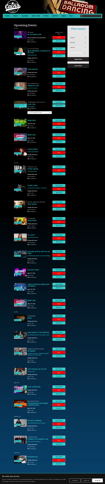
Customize (75, 480)
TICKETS (15, 16)
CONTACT (55, 16)
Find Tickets (59, 102)
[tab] (39, 112)
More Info (59, 41)
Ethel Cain (31, 104)
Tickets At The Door (59, 33)
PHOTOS (46, 16)
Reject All (86, 480)
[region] (52, 479)
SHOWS (7, 16)
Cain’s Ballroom (32, 42)
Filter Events (78, 29)
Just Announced (75, 53)
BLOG (71, 16)
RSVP (58, 37)
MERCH (64, 16)
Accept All (97, 480)
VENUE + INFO (36, 16)
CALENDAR (25, 16)
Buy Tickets (59, 49)
